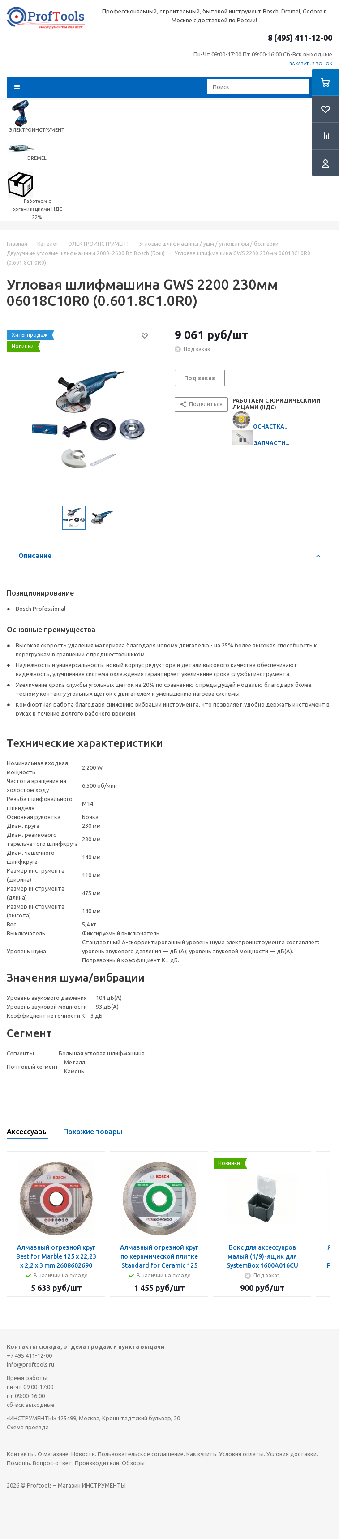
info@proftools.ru (30, 1364)
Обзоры (133, 1463)
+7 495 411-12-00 (29, 1355)
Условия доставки (291, 1454)
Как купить (201, 1454)
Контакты (21, 1454)
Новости (83, 1454)
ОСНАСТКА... (270, 426)
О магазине (53, 1454)
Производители (97, 1463)
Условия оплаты (241, 1454)
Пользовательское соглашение (141, 1454)
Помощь (18, 1463)
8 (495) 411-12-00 (300, 38)
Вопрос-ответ (52, 1463)
